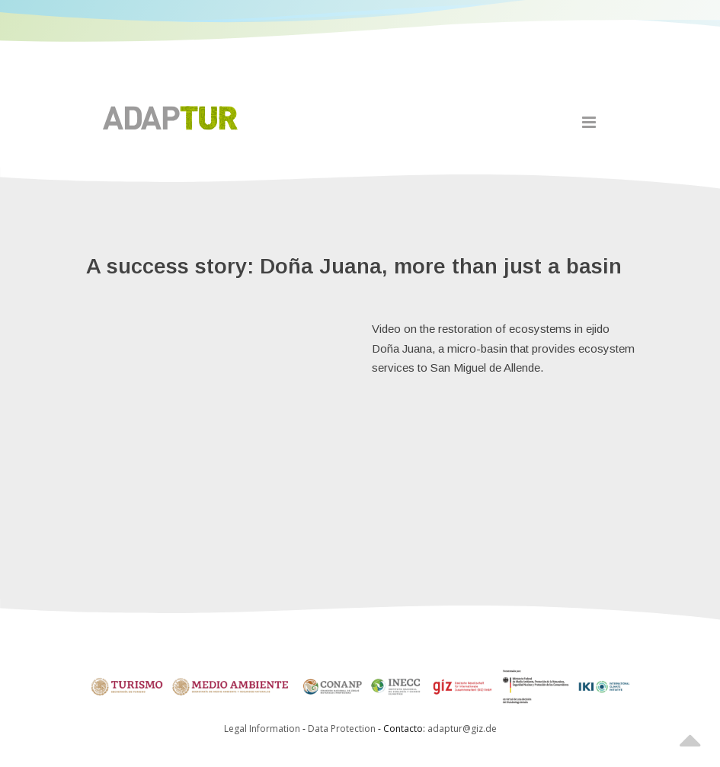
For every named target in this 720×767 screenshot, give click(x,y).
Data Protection (343, 728)
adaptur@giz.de (462, 728)
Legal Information (262, 728)
